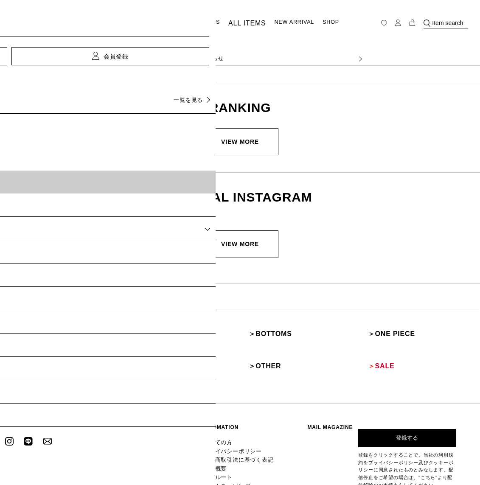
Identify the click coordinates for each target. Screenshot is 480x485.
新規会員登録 (185, 414)
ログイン (180, 408)
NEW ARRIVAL (286, 23)
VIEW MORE (240, 141)
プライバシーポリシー (244, 414)
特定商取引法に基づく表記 (248, 421)
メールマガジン (187, 421)
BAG (133, 340)
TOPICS (208, 23)
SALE (373, 340)
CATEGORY (169, 23)
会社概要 (230, 428)
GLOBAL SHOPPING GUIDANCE (257, 449)
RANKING (139, 421)
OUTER (137, 325)
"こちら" (428, 443)
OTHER (256, 340)
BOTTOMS (260, 325)
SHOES (17, 340)
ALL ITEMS (243, 23)
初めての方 (232, 408)
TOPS (15, 325)
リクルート (232, 435)
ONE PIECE (382, 325)
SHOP (323, 23)
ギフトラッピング (239, 442)
